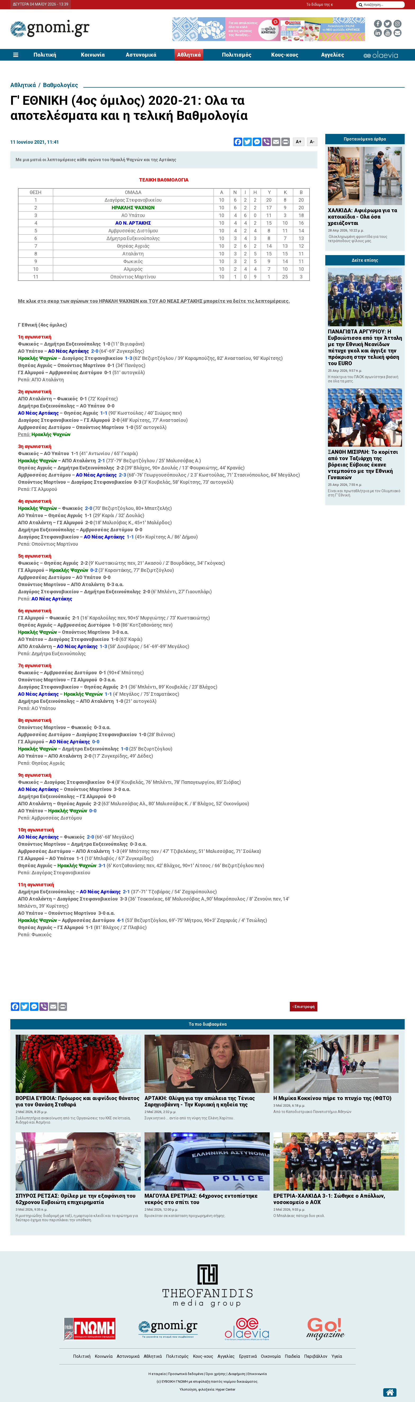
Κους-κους (284, 55)
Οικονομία (271, 1356)
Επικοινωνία (257, 1374)
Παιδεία (292, 1356)
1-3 (128, 358)
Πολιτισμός (236, 55)
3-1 (102, 865)
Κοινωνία (93, 55)
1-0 (124, 749)
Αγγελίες (332, 55)
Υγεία (337, 1356)
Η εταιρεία (157, 1374)
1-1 (103, 413)
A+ (298, 141)
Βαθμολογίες (60, 85)
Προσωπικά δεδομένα (185, 1374)
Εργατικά (248, 1356)
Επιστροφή (303, 1007)
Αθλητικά (189, 55)
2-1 (101, 460)
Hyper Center (225, 1389)
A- (312, 141)
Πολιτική (45, 55)
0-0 (95, 741)
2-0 (95, 351)
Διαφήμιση (236, 1374)
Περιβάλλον (315, 1356)
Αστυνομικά (141, 55)
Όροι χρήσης (216, 1374)
